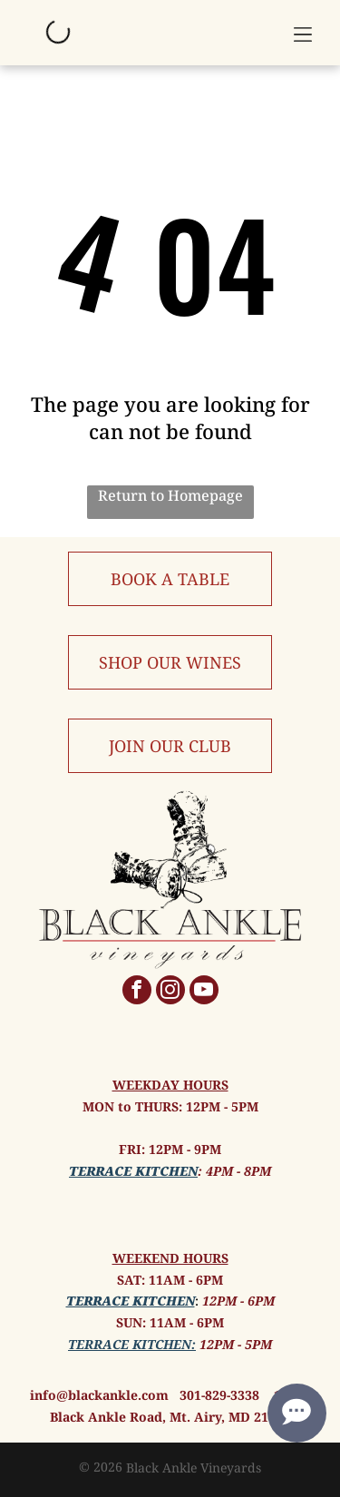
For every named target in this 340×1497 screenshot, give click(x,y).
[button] (303, 33)
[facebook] (136, 992)
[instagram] (170, 992)
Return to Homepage (170, 495)
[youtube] (204, 992)
